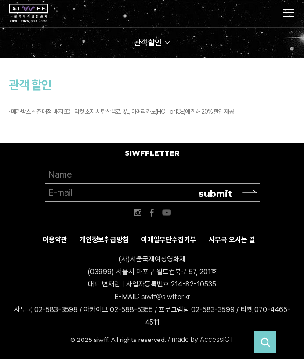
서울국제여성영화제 (28, 13)
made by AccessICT (203, 339)
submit (215, 194)
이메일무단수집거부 (168, 240)
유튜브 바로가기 (166, 212)
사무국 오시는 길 (232, 240)
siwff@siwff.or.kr (165, 297)
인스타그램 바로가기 (137, 212)
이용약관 (55, 240)
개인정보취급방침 (104, 240)
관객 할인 (147, 42)
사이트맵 (288, 13)
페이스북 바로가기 (152, 212)
